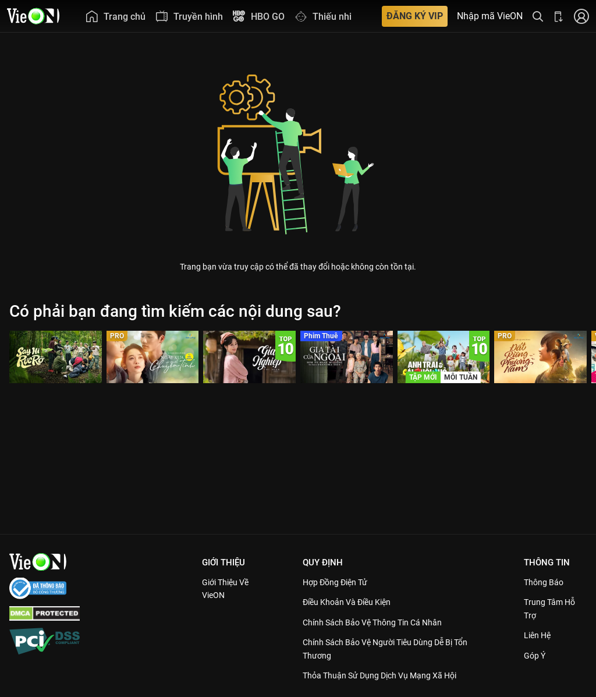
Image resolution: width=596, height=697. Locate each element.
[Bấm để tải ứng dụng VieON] (559, 16)
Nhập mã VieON (490, 16)
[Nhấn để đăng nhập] (581, 16)
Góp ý (536, 655)
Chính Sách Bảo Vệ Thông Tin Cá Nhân (379, 622)
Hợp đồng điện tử (339, 582)
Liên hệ (540, 635)
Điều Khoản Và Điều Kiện (352, 602)
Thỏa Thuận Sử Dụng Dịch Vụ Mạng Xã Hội (387, 675)
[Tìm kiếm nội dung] (538, 16)
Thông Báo (546, 582)
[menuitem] (115, 16)
